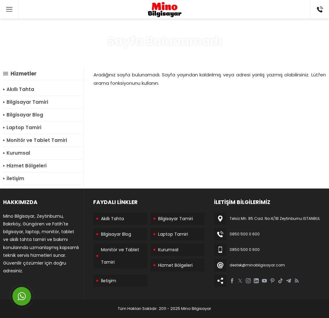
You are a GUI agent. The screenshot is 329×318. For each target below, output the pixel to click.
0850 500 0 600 (245, 234)
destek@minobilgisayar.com (257, 265)
